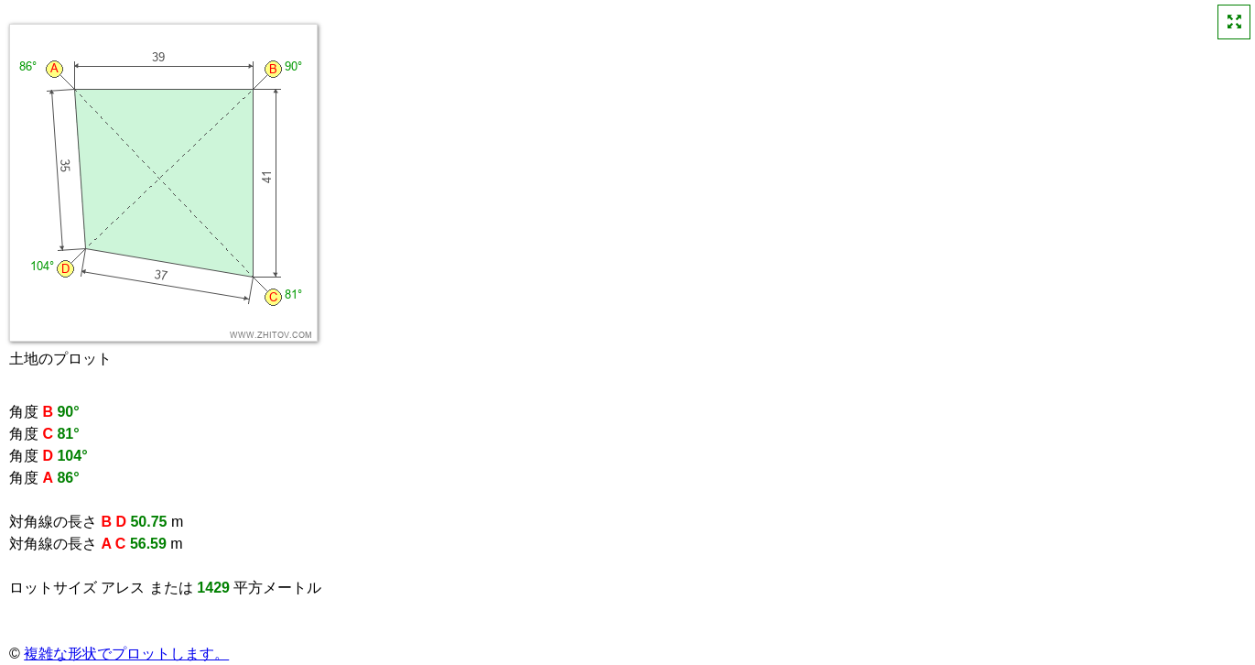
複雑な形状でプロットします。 (126, 653)
